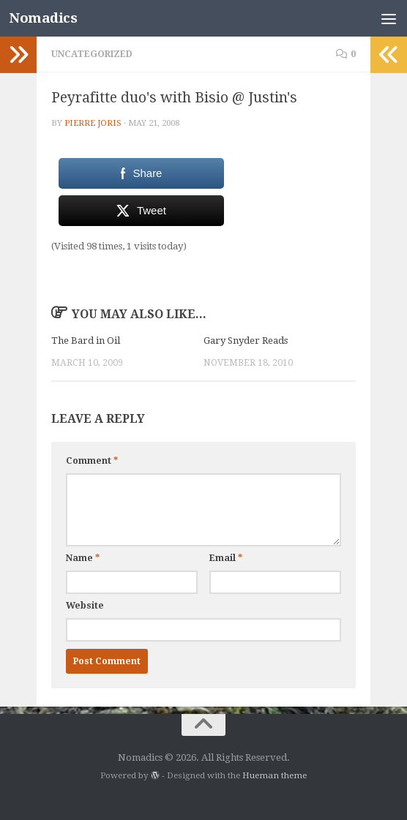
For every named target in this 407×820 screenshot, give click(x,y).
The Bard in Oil (85, 340)
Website (85, 606)
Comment (92, 461)
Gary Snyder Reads (246, 340)
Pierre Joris (93, 123)
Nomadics (43, 18)
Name (83, 558)
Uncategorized (91, 54)
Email (225, 558)
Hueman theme (274, 775)
